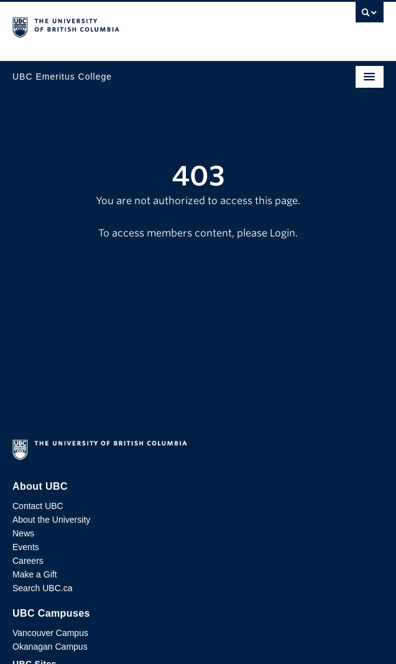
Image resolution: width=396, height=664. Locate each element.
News (23, 533)
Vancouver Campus (50, 633)
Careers (28, 561)
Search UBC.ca (42, 588)
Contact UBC (37, 506)
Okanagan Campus (50, 647)
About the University (51, 520)
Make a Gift (34, 574)
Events (25, 547)
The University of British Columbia (142, 25)
